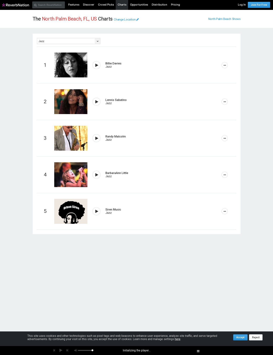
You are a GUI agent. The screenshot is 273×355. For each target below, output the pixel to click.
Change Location (126, 19)
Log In (242, 4)
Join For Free (259, 4)
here (177, 339)
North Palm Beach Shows (224, 19)
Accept (240, 337)
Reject (255, 337)
